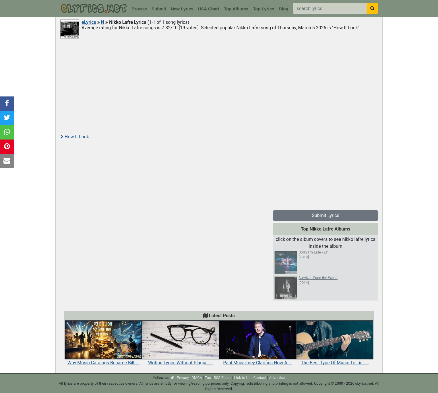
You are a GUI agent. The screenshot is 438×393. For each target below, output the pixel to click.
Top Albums (236, 8)
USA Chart (208, 8)
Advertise (277, 377)
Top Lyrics (263, 8)
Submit (159, 8)
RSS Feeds (223, 377)
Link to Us (242, 377)
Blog (283, 8)
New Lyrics (182, 8)
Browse (139, 8)
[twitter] (172, 377)
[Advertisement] (219, 84)
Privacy (183, 377)
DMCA (196, 377)
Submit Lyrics (325, 215)
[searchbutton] (372, 8)
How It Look (74, 137)
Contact (259, 377)
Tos (208, 377)
